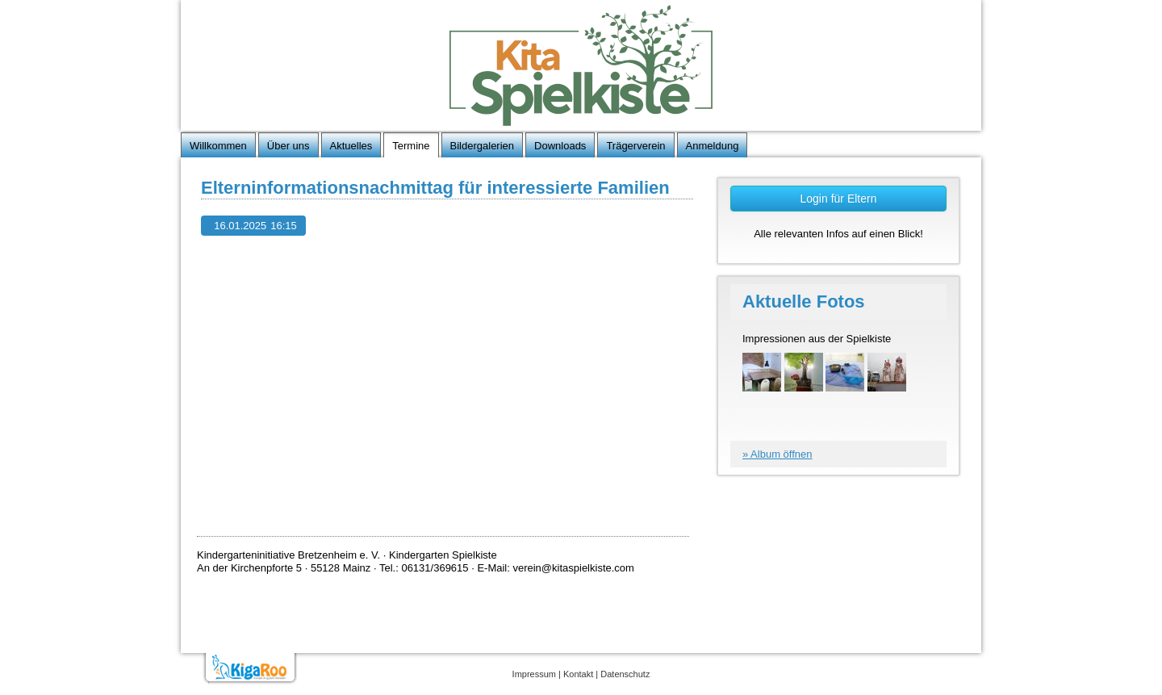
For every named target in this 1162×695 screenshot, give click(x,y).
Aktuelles (351, 146)
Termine (410, 146)
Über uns (288, 146)
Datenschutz (625, 674)
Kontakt (578, 674)
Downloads (560, 146)
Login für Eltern (838, 198)
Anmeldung (712, 146)
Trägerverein (635, 146)
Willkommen (218, 146)
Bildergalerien (482, 146)
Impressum (534, 674)
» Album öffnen (777, 454)
